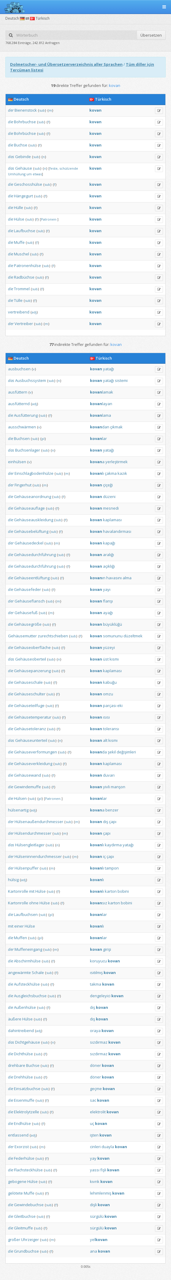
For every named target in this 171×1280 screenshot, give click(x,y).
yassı (94, 1170)
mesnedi (111, 508)
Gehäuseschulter (29, 694)
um (29, 174)
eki (120, 705)
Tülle (18, 300)
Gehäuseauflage (29, 508)
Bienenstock (26, 110)
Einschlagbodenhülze (34, 473)
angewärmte (19, 972)
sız (98, 903)
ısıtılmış (96, 972)
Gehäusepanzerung (32, 670)
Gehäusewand (27, 775)
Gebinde (23, 156)
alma (127, 577)
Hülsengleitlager (30, 844)
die (10, 121)
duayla (108, 1146)
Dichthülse (23, 1053)
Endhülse (22, 1123)
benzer (111, 810)
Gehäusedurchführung (35, 554)
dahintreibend (21, 1030)
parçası (109, 705)
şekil (112, 752)
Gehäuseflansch (30, 601)
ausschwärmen (22, 427)
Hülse (19, 219)
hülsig (13, 879)
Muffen (20, 937)
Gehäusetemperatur (32, 717)
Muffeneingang (28, 949)
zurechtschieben (53, 636)
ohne (34, 903)
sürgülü (97, 1216)
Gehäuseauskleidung (33, 519)
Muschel (21, 254)
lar (98, 438)
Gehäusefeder (27, 589)
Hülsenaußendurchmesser (39, 821)
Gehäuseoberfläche (32, 647)
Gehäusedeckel (29, 543)
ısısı (106, 717)
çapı (112, 821)
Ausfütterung (26, 415)
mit (31, 891)
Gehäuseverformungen (35, 752)
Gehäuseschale (28, 682)
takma (95, 984)
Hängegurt (23, 196)
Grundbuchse (26, 1251)
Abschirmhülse (27, 961)
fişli (103, 1170)
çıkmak (116, 427)
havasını (114, 577)
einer (19, 926)
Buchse (20, 145)
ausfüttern (17, 392)
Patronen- (49, 219)
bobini (123, 891)
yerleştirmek (116, 461)
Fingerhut (23, 485)
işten (94, 1135)
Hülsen (20, 798)
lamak (101, 392)
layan (101, 403)
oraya (95, 1030)
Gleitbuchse (25, 1216)
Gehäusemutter (22, 636)
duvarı (109, 775)
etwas (37, 174)
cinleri (95, 1146)
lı (97, 473)
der (11, 110)
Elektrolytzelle (26, 1111)
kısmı (114, 659)
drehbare (16, 1065)
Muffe (19, 242)
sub (42, 110)
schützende (68, 168)
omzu (108, 694)
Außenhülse (25, 1007)
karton (111, 891)
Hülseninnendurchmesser (38, 856)
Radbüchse (24, 277)
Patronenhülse (27, 265)
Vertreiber (24, 323)
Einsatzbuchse (27, 1088)
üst (106, 659)
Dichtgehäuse (27, 1042)
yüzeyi (109, 647)
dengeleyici (100, 995)
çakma (111, 473)
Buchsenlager (27, 450)
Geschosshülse (28, 184)
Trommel (22, 288)
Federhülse (24, 1158)
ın (97, 577)
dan (99, 427)
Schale (38, 972)
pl (43, 438)
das (11, 156)
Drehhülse (23, 1077)
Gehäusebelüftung (31, 531)
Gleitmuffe (23, 1228)
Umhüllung (17, 174)
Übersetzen (151, 35)
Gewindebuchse (29, 1204)
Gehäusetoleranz (30, 728)
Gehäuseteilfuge (29, 705)
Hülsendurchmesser (33, 833)
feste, (54, 168)
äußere (14, 1019)
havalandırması (117, 531)
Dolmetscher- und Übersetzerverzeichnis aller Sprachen (66, 64)
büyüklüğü (112, 624)
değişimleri (126, 752)
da (98, 752)
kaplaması (112, 519)
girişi (107, 949)
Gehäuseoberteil (30, 659)
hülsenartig (18, 810)
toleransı (111, 728)
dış (105, 821)
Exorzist (22, 1146)
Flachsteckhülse (28, 1170)
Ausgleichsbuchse (30, 995)
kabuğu (110, 682)
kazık (122, 473)
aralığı (108, 554)
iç (104, 856)
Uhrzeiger (30, 1239)
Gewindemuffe (27, 786)
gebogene (17, 1181)
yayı (106, 589)
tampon (112, 868)
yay (93, 1158)
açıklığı (109, 566)
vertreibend (18, 312)
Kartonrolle (18, 891)
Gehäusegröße (28, 624)
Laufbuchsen (26, 914)
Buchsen (22, 438)
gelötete (15, 1193)
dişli (93, 1204)
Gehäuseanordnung (32, 496)
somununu (113, 636)
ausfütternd (19, 403)
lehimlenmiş (100, 1193)
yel (98, 1239)
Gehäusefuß (26, 612)
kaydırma (113, 844)
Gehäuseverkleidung (33, 763)
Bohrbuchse (25, 121)
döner (95, 1065)
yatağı (108, 368)
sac (93, 1100)
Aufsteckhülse (27, 984)
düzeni (109, 496)
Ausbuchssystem (30, 380)
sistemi (121, 380)
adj (34, 312)
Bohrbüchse (25, 133)
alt (105, 740)
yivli (106, 786)
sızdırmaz (98, 1042)
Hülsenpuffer (27, 868)
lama (100, 415)
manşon (118, 786)
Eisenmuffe (24, 1100)
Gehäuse (23, 168)
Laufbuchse (24, 230)
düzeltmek (133, 636)
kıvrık (94, 1181)
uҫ (92, 1123)
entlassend (18, 1135)
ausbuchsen (19, 368)
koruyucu (98, 961)
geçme (96, 1088)
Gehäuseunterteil (31, 740)
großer (14, 1239)
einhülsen (17, 461)
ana (93, 1251)
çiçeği (108, 485)
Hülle (18, 207)
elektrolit (98, 1111)
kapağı (109, 543)
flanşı (108, 601)
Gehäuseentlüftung (32, 577)
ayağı (108, 612)
